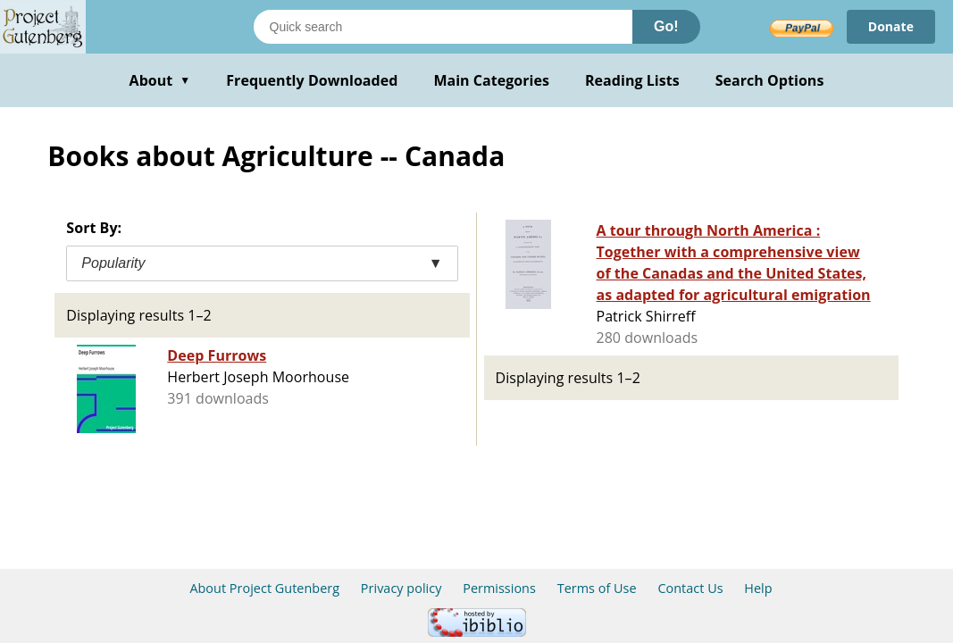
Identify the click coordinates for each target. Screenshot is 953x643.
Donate (891, 26)
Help (758, 588)
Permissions (499, 588)
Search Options (769, 80)
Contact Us (690, 588)
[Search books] (443, 27)
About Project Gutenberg (264, 588)
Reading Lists (632, 80)
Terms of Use (597, 588)
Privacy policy (401, 588)
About (160, 80)
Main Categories (491, 80)
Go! (666, 26)
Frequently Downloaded (311, 80)
